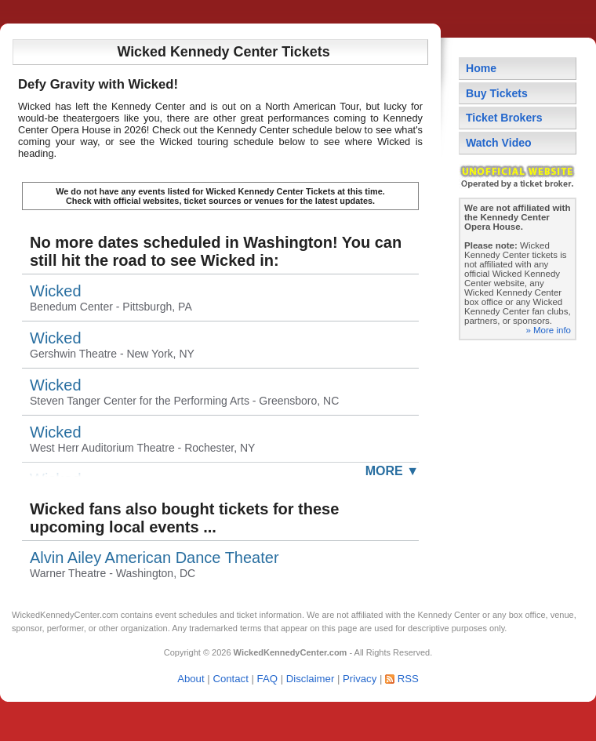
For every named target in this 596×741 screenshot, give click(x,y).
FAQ (267, 679)
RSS (408, 679)
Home (481, 68)
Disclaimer (310, 679)
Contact (230, 679)
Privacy (359, 679)
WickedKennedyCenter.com (65, 614)
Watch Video (499, 142)
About (190, 679)
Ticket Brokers (504, 117)
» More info (548, 330)
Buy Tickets (497, 93)
